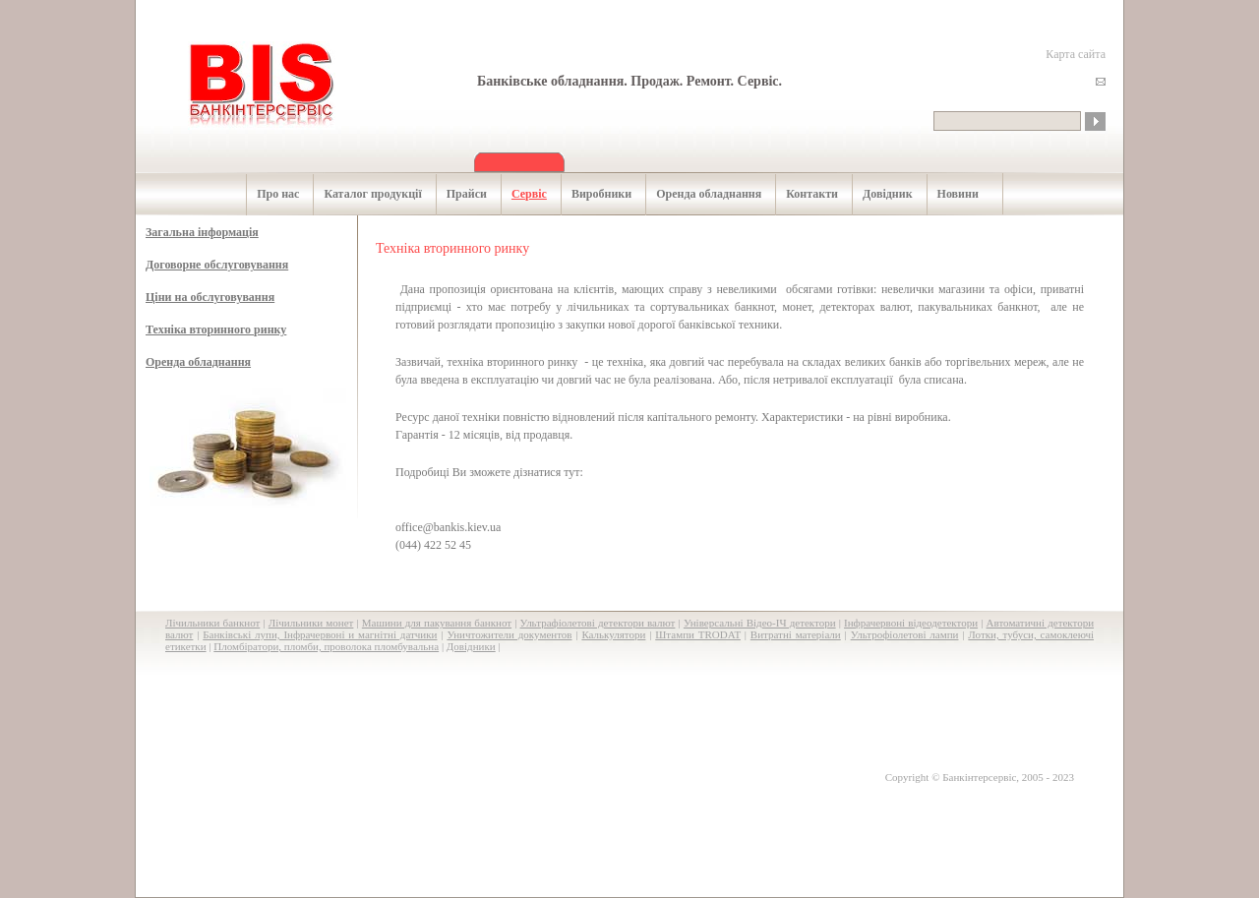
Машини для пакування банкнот (436, 623)
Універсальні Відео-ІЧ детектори (760, 623)
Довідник (877, 194)
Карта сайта (1076, 54)
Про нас (267, 194)
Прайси (456, 194)
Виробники (591, 194)
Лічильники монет (311, 623)
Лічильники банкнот (212, 623)
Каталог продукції (362, 194)
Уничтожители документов (509, 634)
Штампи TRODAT (698, 634)
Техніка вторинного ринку (216, 329)
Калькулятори (613, 634)
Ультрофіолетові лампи (905, 634)
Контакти (801, 194)
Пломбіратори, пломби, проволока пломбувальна (326, 646)
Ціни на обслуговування (210, 297)
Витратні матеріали (795, 634)
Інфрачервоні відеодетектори (911, 623)
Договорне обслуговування (217, 264)
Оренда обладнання (698, 194)
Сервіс (519, 194)
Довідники (471, 646)
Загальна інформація (202, 232)
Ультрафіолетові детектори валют (598, 623)
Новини (948, 194)
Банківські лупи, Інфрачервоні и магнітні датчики (320, 634)
